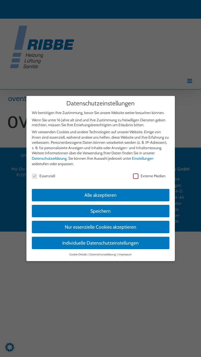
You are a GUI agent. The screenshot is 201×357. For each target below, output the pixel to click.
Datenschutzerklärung (49, 157)
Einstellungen (143, 157)
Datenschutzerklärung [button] (102, 253)
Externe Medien (149, 174)
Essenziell (43, 174)
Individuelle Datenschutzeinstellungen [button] (100, 241)
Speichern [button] (100, 209)
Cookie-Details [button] (78, 253)
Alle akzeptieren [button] (100, 193)
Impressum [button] (125, 253)
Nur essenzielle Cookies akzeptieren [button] (100, 225)
